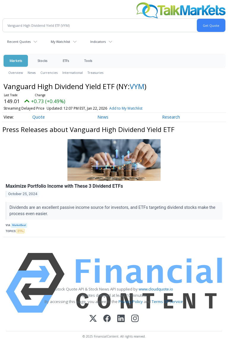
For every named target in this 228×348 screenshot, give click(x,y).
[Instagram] (135, 319)
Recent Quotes (19, 41)
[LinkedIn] (121, 319)
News (32, 72)
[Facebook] (107, 319)
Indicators (98, 41)
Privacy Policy (130, 301)
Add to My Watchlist (125, 108)
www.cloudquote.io (156, 289)
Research (171, 117)
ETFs (66, 60)
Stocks (42, 60)
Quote (38, 117)
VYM (137, 86)
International (72, 72)
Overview (15, 72)
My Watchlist (60, 41)
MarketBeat (19, 225)
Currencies (49, 72)
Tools (88, 60)
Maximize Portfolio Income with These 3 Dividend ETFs (64, 186)
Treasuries (95, 72)
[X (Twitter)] (93, 319)
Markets (16, 60)
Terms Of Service (167, 301)
